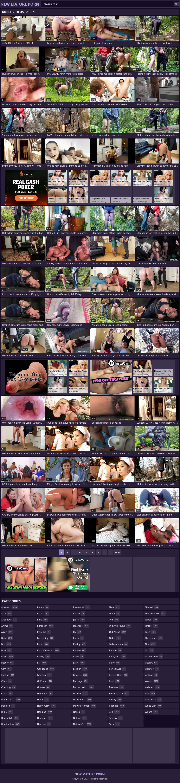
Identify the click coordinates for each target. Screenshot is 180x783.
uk (149, 650)
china (7, 693)
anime (7, 626)
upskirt (151, 663)
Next (117, 552)
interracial (81, 607)
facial (43, 644)
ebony (43, 607)
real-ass (116, 687)
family (43, 656)
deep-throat (11, 699)
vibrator (152, 669)
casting (7, 675)
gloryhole (45, 693)
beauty (7, 663)
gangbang (46, 669)
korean (79, 650)
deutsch (8, 706)
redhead (117, 706)
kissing (79, 644)
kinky (78, 638)
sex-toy (116, 718)
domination (10, 724)
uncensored (154, 656)
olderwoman (118, 644)
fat (42, 663)
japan (79, 620)
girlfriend (44, 681)
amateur (9, 607)
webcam (152, 687)
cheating (8, 687)
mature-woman (84, 706)
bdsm (7, 656)
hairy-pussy (46, 706)
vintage (151, 675)
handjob (44, 712)
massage (80, 681)
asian (7, 632)
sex (114, 712)
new (114, 607)
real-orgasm (119, 693)
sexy (114, 724)
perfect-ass (117, 669)
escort (43, 613)
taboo (151, 620)
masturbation (83, 687)
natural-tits (82, 724)
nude (114, 613)
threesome (154, 638)
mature (80, 693)
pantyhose (117, 656)
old (114, 620)
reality (115, 699)
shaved (152, 607)
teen (150, 632)
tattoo (151, 626)
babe (7, 638)
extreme (44, 632)
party (114, 663)
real (114, 681)
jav (77, 632)
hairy (43, 699)
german (44, 675)
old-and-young (120, 626)
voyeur (152, 681)
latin (79, 663)
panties (115, 650)
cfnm (6, 681)
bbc (6, 644)
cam (6, 669)
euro (42, 620)
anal (6, 613)
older (115, 638)
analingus (9, 620)
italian (79, 613)
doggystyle (10, 718)
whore (151, 712)
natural (80, 718)
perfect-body (118, 675)
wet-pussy (153, 699)
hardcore (45, 718)
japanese (81, 626)
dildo (7, 712)
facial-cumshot (48, 650)
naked (79, 712)
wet (150, 693)
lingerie (80, 675)
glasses (43, 687)
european (45, 626)
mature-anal (82, 699)
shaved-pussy (155, 613)
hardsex (44, 724)
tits (150, 644)
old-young (117, 632)
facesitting (45, 638)
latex (78, 656)
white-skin (153, 706)
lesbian (80, 669)
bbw (6, 650)
